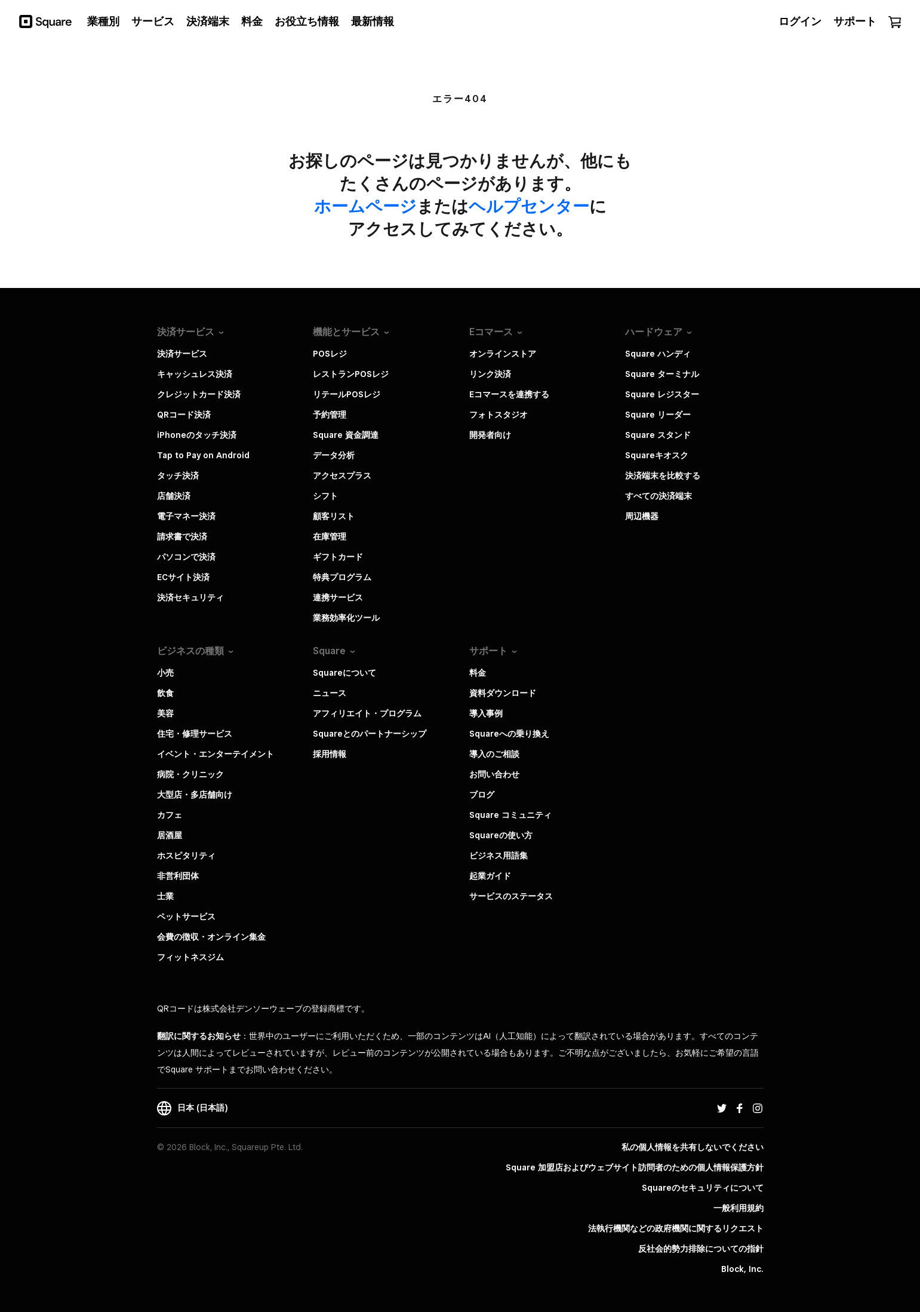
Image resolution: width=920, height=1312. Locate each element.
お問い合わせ (494, 774)
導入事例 (486, 713)
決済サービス (182, 353)
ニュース (329, 693)
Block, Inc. (742, 1269)
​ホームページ (365, 206)
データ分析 (334, 455)
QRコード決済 (184, 414)
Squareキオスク (656, 455)
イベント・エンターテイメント (215, 754)
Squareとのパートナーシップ (369, 733)
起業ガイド (490, 876)
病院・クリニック (190, 774)
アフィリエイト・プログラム (367, 713)
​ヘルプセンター (529, 206)
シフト (325, 496)
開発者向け (490, 435)
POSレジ (330, 353)
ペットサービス (186, 916)
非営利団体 (178, 876)
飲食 (165, 693)
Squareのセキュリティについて (703, 1188)
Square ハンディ (658, 353)
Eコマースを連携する (509, 394)
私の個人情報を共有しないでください (692, 1147)
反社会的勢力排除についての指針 (701, 1248)
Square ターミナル (662, 374)
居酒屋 (169, 835)
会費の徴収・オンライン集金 (211, 937)
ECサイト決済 (183, 577)
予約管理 (329, 414)
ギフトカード (338, 557)
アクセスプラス (342, 475)
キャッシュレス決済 (194, 374)
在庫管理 (329, 536)
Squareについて (344, 673)
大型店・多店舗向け (194, 794)
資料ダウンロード (502, 693)
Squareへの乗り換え (509, 733)
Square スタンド (658, 435)
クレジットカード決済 (199, 394)
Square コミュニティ (510, 815)
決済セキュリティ (190, 597)
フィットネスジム (190, 957)
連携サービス (338, 597)
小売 (165, 673)
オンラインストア (502, 353)
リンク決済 (490, 374)
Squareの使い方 (501, 835)
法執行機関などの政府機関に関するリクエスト (676, 1228)
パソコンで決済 (186, 557)
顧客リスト (334, 516)
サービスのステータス (511, 896)
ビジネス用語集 (498, 855)
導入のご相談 (494, 754)
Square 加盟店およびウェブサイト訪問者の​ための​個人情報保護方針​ (635, 1167)
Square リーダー (658, 414)
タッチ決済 (178, 475)
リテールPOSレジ (346, 394)
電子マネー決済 (186, 516)
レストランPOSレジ (351, 374)
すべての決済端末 (658, 496)
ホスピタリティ (186, 855)
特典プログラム (342, 577)
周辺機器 (642, 516)
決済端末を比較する (662, 475)
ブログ (481, 794)
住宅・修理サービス (194, 733)
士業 (165, 896)
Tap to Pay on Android (203, 455)
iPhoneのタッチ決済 (196, 435)
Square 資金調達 (346, 435)
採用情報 (329, 754)
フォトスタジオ (498, 414)
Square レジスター (662, 394)
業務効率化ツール (346, 618)
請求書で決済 (182, 536)
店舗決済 (173, 496)
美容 (165, 713)
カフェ (169, 815)
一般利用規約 (738, 1208)
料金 (477, 673)
